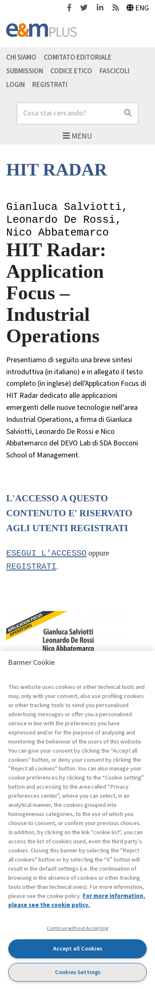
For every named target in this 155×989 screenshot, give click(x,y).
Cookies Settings (77, 972)
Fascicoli (114, 71)
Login (15, 84)
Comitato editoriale (78, 58)
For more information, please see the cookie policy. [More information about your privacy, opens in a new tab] (76, 901)
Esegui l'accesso (46, 553)
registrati (31, 567)
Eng (137, 8)
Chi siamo (21, 58)
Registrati (49, 84)
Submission (24, 71)
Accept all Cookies (77, 948)
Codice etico (71, 71)
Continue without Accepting (77, 928)
